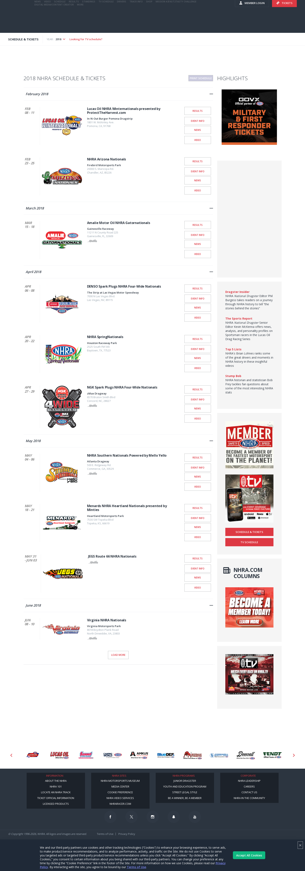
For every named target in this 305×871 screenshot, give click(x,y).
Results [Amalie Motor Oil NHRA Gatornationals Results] (198, 224)
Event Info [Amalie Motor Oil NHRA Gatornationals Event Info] (197, 235)
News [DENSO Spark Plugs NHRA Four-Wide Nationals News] (197, 307)
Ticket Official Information (55, 798)
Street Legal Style (184, 792)
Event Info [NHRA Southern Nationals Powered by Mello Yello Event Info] (197, 467)
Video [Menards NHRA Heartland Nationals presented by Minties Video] (197, 537)
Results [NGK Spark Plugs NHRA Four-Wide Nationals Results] (198, 389)
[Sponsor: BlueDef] (166, 755)
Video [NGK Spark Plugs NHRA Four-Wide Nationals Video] (197, 418)
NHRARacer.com (120, 804)
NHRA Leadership (249, 781)
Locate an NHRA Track (56, 792)
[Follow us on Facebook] (110, 817)
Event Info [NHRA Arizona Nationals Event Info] (197, 171)
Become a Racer (204, 4)
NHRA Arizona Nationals (106, 159)
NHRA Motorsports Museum (120, 781)
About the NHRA (56, 781)
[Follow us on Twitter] (131, 817)
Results (74, 23)
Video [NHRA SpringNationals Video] (197, 368)
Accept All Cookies (249, 855)
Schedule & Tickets (249, 532)
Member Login (252, 24)
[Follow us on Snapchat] (174, 817)
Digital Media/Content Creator (54, 26)
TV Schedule (106, 23)
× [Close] (300, 845)
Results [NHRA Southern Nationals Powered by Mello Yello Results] (198, 457)
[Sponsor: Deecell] (246, 755)
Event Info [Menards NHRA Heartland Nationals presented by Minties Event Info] (197, 518)
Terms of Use (136, 867)
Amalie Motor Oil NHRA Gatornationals (118, 223)
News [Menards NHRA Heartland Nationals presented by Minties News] (197, 527)
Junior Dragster (184, 781)
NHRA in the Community (249, 798)
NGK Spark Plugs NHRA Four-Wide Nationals (122, 387)
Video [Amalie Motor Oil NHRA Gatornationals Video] (197, 254)
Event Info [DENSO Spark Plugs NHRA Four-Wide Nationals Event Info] (197, 298)
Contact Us (249, 792)
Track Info (136, 23)
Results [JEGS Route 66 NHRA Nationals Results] (198, 558)
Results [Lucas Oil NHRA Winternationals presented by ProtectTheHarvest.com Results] (198, 110)
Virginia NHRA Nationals (106, 620)
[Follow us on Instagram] (152, 817)
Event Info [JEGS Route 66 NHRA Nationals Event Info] (197, 568)
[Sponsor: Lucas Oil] (59, 755)
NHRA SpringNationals (105, 337)
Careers (249, 786)
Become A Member (230, 4)
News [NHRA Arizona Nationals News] (197, 180)
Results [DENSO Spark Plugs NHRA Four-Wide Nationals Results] (198, 288)
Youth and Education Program (184, 786)
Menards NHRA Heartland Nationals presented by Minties (127, 508)
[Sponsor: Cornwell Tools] (219, 755)
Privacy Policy (126, 834)
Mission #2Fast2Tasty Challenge (176, 23)
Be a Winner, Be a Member (185, 798)
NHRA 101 (56, 786)
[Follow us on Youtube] (195, 817)
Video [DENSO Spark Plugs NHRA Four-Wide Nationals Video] (197, 317)
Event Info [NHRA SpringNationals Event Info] (197, 349)
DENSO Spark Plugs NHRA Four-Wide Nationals (124, 286)
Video (47, 23)
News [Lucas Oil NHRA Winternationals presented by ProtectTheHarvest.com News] (197, 129)
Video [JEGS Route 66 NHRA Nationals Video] (197, 587)
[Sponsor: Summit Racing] (86, 755)
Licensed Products (56, 804)
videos (228, 12)
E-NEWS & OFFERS (204, 12)
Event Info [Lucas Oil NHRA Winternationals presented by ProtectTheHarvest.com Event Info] (197, 120)
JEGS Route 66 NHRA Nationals (112, 556)
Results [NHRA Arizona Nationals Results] (198, 161)
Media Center (120, 786)
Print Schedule (201, 78)
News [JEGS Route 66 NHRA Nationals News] (197, 577)
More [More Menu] (80, 26)
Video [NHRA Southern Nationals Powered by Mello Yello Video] (197, 486)
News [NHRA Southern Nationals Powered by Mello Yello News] (197, 476)
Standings (88, 23)
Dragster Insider (237, 292)
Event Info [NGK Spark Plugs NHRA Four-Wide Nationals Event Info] (197, 399)
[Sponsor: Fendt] (272, 755)
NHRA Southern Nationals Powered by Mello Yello (127, 455)
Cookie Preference (120, 792)
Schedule (60, 23)
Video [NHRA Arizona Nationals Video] (197, 190)
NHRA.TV (255, 4)
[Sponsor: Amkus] (139, 755)
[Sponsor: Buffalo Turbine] (192, 755)
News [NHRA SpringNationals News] (197, 358)
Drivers (121, 23)
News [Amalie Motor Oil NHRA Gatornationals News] (197, 244)
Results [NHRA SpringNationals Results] (198, 339)
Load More (118, 655)
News (37, 23)
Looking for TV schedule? (85, 39)
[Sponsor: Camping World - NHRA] (112, 755)
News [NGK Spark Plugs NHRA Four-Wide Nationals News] (197, 408)
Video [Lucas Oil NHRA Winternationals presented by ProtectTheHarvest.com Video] (197, 140)
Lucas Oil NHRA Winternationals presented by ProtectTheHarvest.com (123, 110)
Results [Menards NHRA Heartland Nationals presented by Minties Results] (198, 508)
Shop (149, 23)
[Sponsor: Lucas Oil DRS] (33, 755)
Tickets (284, 24)
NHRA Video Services (120, 798)
